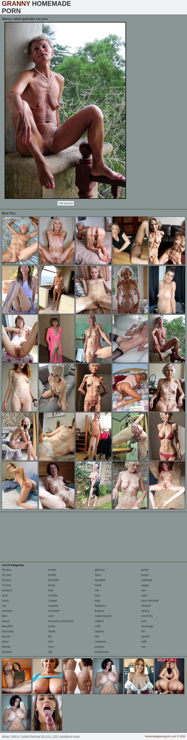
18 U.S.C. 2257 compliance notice (60, 736)
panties (99, 646)
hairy (98, 574)
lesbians (100, 605)
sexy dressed (150, 600)
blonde (6, 646)
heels (98, 585)
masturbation (103, 615)
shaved (146, 605)
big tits (6, 636)
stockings (147, 626)
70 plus (6, 585)
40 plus (6, 569)
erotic (52, 626)
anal (4, 595)
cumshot (53, 610)
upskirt (145, 636)
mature (99, 621)
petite (144, 569)
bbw (4, 615)
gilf (50, 651)
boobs (52, 569)
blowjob (7, 651)
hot (97, 590)
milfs (98, 626)
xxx (143, 646)
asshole (7, 610)
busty (51, 585)
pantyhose (101, 651)
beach (6, 621)
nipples (99, 631)
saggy (145, 585)
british (52, 574)
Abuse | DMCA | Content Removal (21, 736)
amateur (7, 590)
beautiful (7, 626)
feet (50, 641)
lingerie (99, 610)
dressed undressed (60, 621)
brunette (53, 580)
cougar (52, 600)
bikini (5, 641)
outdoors (100, 641)
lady (97, 595)
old (97, 636)
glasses (100, 569)
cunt (51, 615)
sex (143, 590)
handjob (100, 580)
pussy (145, 574)
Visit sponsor (65, 203)
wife (143, 641)
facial (51, 631)
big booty (8, 631)
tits (143, 631)
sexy (144, 595)
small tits (147, 615)
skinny (145, 610)
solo (144, 621)
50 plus (6, 574)
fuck (51, 646)
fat (50, 636)
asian (5, 600)
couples (53, 605)
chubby (53, 595)
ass (4, 605)
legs (97, 600)
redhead (146, 580)
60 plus (6, 580)
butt (50, 590)
